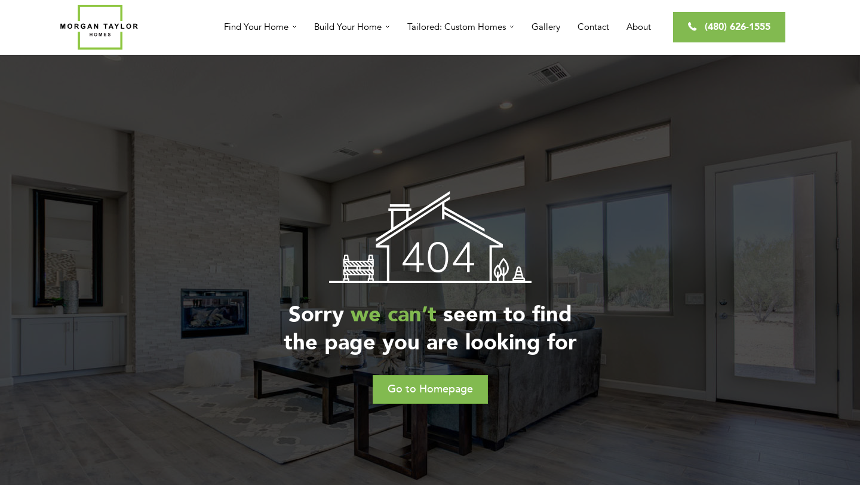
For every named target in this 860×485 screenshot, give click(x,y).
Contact (593, 27)
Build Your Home (348, 27)
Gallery (546, 27)
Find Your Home (256, 27)
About (638, 27)
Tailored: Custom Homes (456, 27)
